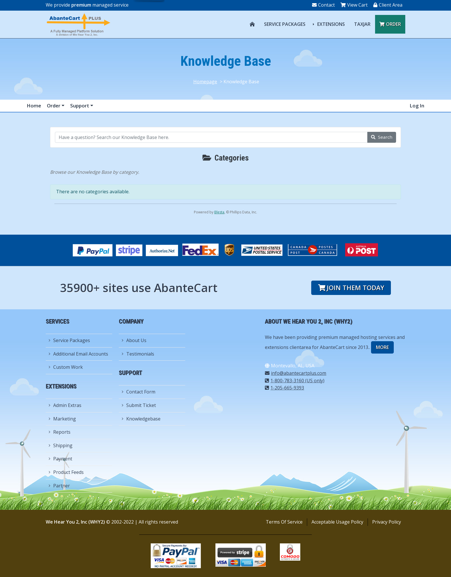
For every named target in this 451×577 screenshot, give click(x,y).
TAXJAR (362, 24)
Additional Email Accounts (78, 354)
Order (390, 24)
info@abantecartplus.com (295, 373)
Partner (59, 486)
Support (80, 105)
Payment (60, 459)
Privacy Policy (386, 522)
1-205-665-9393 (284, 388)
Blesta (219, 212)
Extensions (331, 24)
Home (34, 105)
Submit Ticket (139, 405)
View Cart (354, 5)
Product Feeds (66, 472)
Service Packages (284, 24)
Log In (417, 105)
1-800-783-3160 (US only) (294, 380)
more (382, 347)
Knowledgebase (141, 419)
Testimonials (138, 354)
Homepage (205, 81)
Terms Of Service (284, 522)
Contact (323, 5)
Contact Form (138, 392)
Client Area (387, 5)
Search (381, 137)
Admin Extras (65, 405)
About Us (134, 340)
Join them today (351, 287)
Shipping (60, 445)
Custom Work (66, 367)
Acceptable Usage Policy (337, 522)
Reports (59, 432)
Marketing (62, 419)
